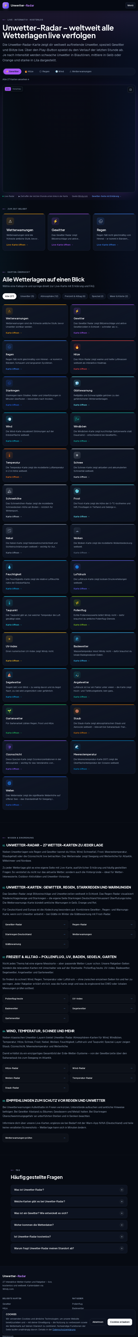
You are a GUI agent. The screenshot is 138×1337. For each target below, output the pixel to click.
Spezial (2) (97, 296)
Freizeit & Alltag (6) (75, 296)
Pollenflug (77, 1303)
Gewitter (7, 1303)
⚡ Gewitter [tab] (12, 71)
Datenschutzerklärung (64, 1329)
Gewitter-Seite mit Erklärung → (106, 196)
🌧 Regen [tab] (44, 71)
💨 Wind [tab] (59, 71)
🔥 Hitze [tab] (29, 71)
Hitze (5, 1308)
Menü (130, 5)
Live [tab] (8, 89)
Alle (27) (9, 296)
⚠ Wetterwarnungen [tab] (80, 71)
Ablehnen (98, 1322)
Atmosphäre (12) (49, 296)
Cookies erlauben (120, 1322)
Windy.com (83, 196)
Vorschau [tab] (17, 89)
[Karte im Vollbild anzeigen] (130, 90)
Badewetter (78, 1308)
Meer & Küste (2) (119, 296)
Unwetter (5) (27, 296)
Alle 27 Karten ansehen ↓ (16, 79)
